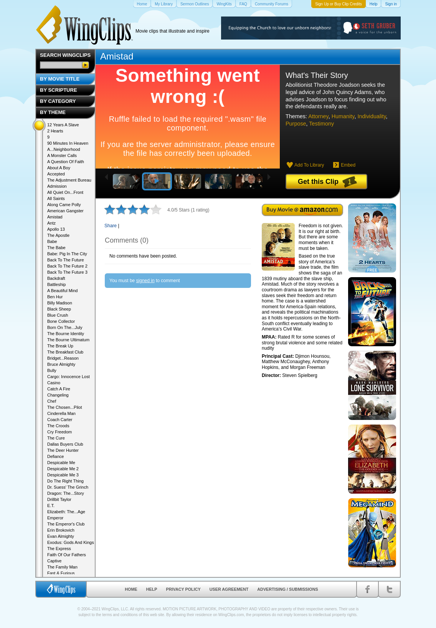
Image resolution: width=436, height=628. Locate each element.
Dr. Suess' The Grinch (67, 487)
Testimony (321, 124)
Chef (51, 401)
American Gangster (65, 210)
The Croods (58, 425)
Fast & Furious (61, 573)
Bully (51, 370)
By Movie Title (59, 79)
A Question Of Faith (65, 161)
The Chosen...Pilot (64, 407)
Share (110, 225)
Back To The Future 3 (67, 272)
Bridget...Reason (63, 358)
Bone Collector (61, 321)
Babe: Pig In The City (67, 253)
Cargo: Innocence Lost (68, 376)
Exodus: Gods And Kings (70, 542)
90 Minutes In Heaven (67, 143)
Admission (57, 186)
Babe (52, 241)
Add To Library (309, 165)
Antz (51, 223)
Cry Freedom (59, 432)
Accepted (56, 174)
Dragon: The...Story (65, 493)
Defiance (55, 456)
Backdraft (56, 278)
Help (151, 589)
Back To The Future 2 (67, 266)
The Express (59, 548)
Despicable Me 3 (63, 475)
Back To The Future (65, 260)
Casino (53, 382)
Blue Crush (57, 315)
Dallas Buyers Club (65, 444)
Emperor (55, 518)
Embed (348, 165)
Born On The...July (65, 327)
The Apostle (58, 235)
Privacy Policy (183, 589)
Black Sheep (59, 309)
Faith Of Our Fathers (66, 554)
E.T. (50, 505)
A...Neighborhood (63, 149)
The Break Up (60, 346)
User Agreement (229, 589)
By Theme (53, 112)
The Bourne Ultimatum (68, 339)
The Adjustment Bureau (69, 180)
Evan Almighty (60, 536)
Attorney (318, 116)
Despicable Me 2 (63, 468)
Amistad (117, 56)
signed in (145, 280)
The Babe (56, 247)
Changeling (58, 395)
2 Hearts (55, 131)
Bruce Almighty (61, 364)
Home (131, 589)
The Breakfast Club (65, 352)
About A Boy (58, 167)
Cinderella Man (61, 413)
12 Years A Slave (63, 124)
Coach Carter (59, 419)
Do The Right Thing (65, 481)
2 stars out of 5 (115, 209)
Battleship (56, 284)
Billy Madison (59, 303)
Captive (54, 561)
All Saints (56, 198)
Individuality (371, 116)
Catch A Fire (58, 389)
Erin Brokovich (60, 530)
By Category (58, 101)
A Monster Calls (62, 155)
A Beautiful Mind (62, 290)
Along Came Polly (64, 204)
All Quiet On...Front (65, 192)
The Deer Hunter (63, 450)
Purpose (296, 124)
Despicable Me (61, 462)
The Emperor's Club (65, 524)
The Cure (56, 438)
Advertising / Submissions (287, 589)
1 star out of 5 (110, 209)
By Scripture (58, 90)
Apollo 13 (56, 229)
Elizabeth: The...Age (66, 511)
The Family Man (62, 567)
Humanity (343, 116)
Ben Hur (55, 296)
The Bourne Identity (65, 333)
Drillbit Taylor (59, 499)
